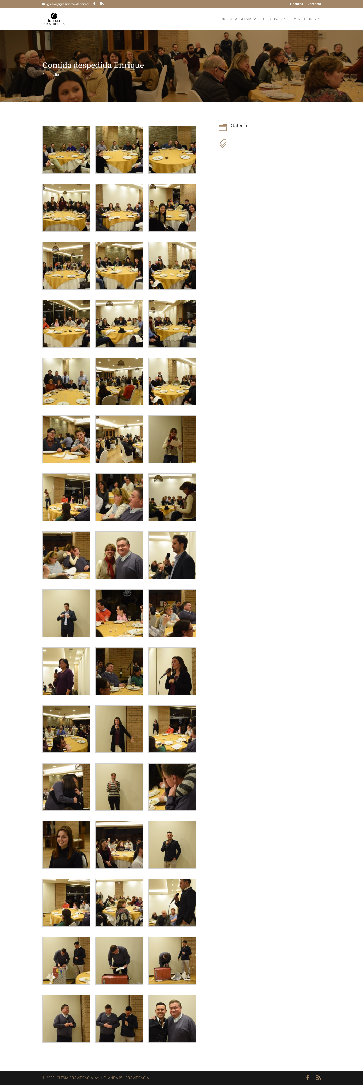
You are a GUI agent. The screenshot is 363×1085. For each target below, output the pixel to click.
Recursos (272, 19)
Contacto (314, 4)
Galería (239, 125)
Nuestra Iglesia (236, 19)
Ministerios (305, 19)
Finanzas (296, 4)
